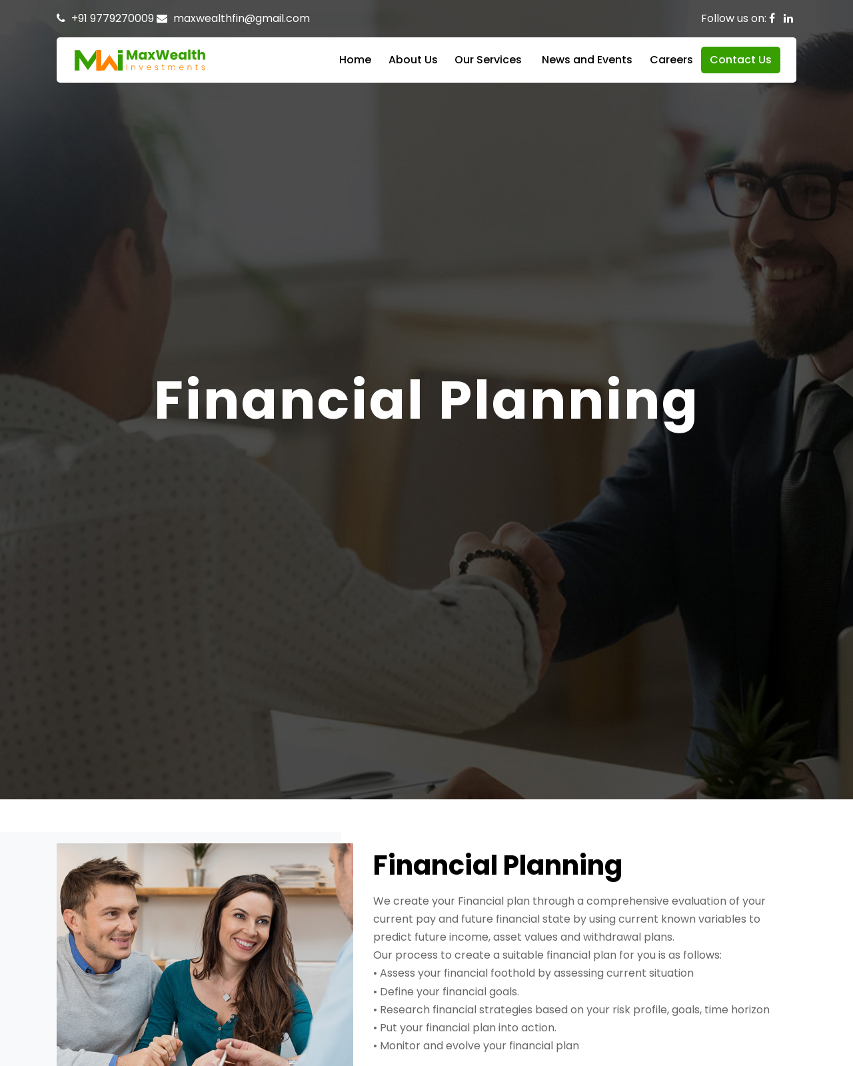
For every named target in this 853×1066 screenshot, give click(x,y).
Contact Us (741, 59)
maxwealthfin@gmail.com (241, 18)
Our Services (488, 59)
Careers (671, 59)
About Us (413, 59)
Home (355, 59)
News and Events (587, 59)
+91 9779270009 (112, 18)
